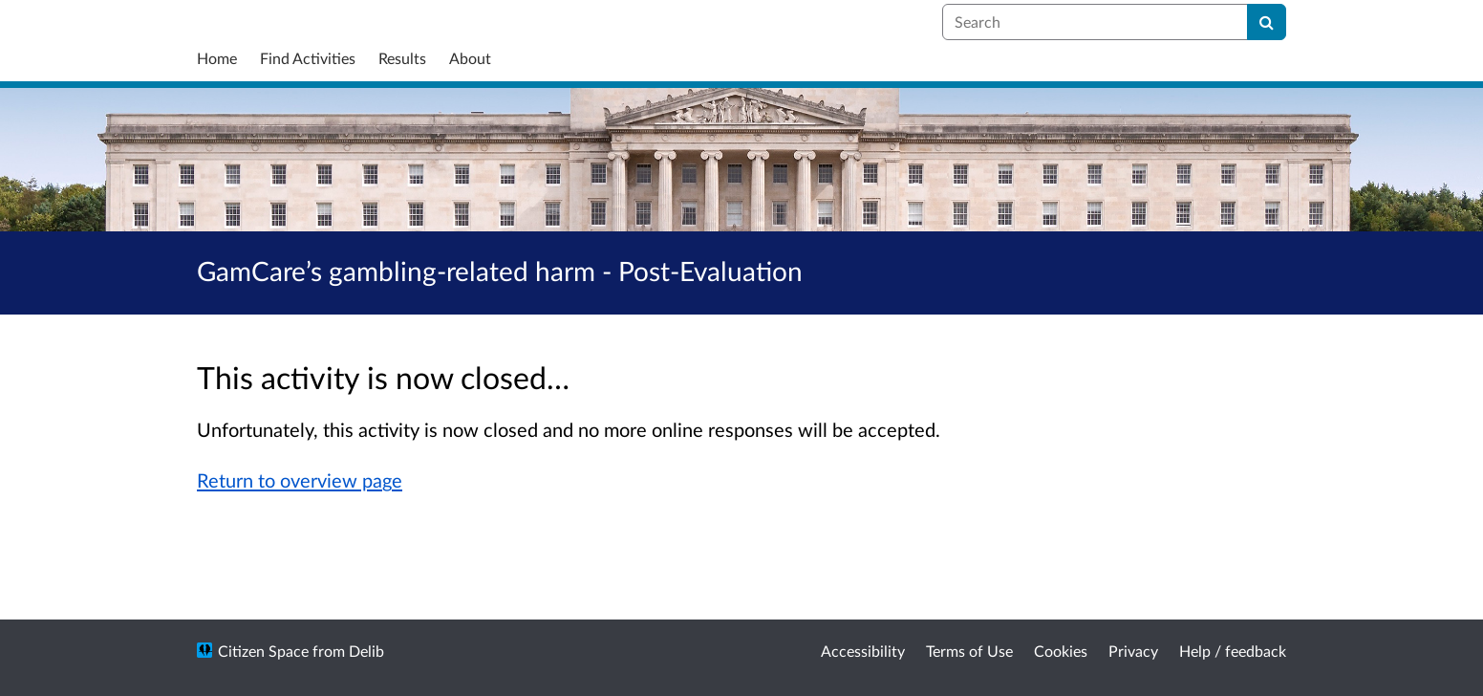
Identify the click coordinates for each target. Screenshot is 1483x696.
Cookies (1060, 651)
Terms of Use (969, 651)
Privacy (1133, 651)
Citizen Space (263, 651)
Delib (366, 651)
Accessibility (863, 651)
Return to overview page (299, 479)
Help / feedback (1232, 651)
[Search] (1266, 22)
